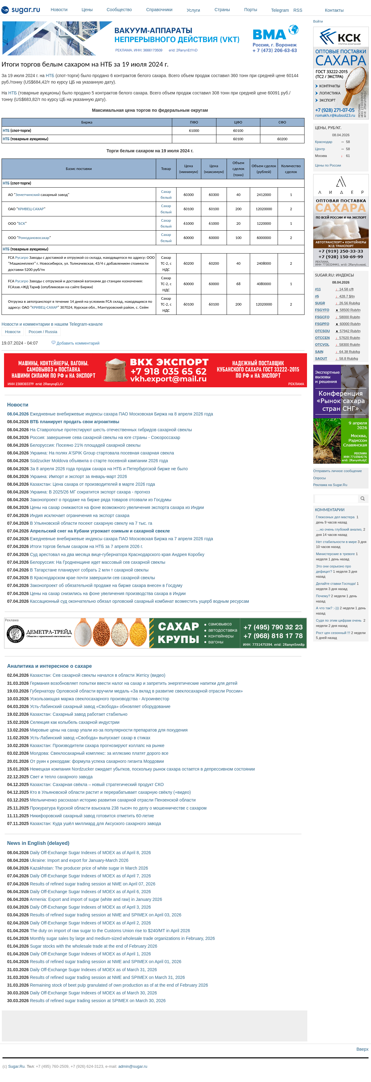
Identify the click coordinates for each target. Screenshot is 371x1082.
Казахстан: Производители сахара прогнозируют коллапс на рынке (97, 745)
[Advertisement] (154, 1026)
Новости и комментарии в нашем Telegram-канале (52, 324)
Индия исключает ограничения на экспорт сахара (80, 515)
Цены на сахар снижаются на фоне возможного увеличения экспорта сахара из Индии (117, 507)
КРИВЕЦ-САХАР (31, 208)
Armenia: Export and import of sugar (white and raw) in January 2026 (96, 899)
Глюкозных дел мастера (336, 517)
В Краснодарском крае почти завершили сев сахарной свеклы (92, 577)
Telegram (280, 10)
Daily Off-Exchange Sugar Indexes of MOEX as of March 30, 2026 (93, 992)
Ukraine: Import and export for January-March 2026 (79, 860)
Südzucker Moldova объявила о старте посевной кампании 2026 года (99, 460)
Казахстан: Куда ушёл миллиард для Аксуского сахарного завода (95, 823)
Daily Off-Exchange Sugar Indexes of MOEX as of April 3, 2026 (90, 907)
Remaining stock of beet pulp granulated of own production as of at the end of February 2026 (119, 985)
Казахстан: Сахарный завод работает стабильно (78, 714)
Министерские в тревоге (335, 554)
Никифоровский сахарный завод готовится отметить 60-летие (92, 815)
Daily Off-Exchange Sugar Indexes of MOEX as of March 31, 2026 (93, 969)
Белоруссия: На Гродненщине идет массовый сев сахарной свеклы (97, 562)
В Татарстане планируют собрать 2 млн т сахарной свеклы (89, 569)
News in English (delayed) (38, 843)
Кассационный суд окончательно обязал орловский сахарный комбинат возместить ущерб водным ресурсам (139, 601)
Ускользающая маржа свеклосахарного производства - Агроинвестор (99, 698)
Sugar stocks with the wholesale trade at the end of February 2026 (93, 946)
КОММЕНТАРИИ (329, 509)
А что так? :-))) (327, 608)
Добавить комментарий (78, 343)
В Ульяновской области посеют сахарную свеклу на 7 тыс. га (91, 523)
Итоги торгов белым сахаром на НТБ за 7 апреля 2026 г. (86, 546)
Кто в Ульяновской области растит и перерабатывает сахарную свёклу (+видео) (110, 792)
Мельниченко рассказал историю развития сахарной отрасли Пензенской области (113, 799)
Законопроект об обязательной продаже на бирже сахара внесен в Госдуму (106, 585)
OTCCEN (322, 338)
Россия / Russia (43, 331)
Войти (318, 21)
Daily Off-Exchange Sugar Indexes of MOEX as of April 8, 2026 (90, 852)
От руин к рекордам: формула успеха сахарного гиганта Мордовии (97, 761)
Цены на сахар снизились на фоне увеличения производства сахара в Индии (108, 593)
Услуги (193, 10)
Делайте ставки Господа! (336, 583)
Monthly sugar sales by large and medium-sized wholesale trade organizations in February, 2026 (122, 938)
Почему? (323, 596)
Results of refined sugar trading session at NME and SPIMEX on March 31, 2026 (107, 977)
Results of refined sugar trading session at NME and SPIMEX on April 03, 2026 (105, 914)
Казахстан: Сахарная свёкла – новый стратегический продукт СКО (97, 784)
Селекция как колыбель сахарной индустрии (74, 722)
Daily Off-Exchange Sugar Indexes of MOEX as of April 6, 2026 (90, 891)
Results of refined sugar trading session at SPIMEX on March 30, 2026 (98, 1000)
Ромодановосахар (34, 237)
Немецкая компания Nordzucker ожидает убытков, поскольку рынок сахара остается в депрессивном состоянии (142, 769)
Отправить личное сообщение (337, 471)
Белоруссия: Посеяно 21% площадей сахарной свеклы (85, 445)
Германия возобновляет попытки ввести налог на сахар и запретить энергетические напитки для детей (133, 683)
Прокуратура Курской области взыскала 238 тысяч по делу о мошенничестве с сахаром (118, 808)
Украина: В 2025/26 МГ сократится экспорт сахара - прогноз (90, 491)
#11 (318, 289)
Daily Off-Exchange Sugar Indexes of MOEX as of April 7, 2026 (90, 875)
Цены (93, 9)
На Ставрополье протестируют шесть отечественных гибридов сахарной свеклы (111, 429)
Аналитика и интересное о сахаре (49, 666)
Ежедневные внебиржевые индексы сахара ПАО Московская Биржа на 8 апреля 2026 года (121, 413)
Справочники (165, 9)
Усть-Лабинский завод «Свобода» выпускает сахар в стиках (90, 737)
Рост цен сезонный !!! (333, 633)
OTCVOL (322, 344)
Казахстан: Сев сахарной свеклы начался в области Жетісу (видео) (97, 675)
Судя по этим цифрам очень (339, 620)
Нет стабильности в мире (336, 542)
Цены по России (328, 165)
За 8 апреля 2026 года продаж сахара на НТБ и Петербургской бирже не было (109, 468)
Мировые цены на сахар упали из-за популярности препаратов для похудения (109, 730)
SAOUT (321, 358)
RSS (297, 10)
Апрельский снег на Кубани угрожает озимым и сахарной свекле (100, 530)
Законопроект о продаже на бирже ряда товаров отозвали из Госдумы (100, 499)
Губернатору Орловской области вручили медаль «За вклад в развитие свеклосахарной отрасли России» (136, 691)
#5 (317, 296)
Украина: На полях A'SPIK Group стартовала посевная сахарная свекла (102, 452)
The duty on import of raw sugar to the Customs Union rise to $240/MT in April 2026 (110, 930)
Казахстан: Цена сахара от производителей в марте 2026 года (92, 484)
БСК (22, 223)
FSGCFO (322, 317)
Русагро (21, 257)
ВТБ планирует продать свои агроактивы (74, 421)
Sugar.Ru (16, 1066)
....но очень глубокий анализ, (339, 529)
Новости (65, 9)
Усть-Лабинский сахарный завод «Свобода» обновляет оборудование (100, 706)
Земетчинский (27, 194)
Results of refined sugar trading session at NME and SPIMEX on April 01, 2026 (105, 961)
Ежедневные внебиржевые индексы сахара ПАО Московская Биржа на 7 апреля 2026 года (121, 538)
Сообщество (125, 9)
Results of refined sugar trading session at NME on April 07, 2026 (92, 883)
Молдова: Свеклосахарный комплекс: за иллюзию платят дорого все (99, 753)
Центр (320, 149)
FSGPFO (322, 324)
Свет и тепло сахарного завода (61, 776)
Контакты (334, 10)
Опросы (319, 478)
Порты (256, 9)
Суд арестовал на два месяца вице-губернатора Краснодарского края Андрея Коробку (117, 554)
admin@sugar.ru (132, 1066)
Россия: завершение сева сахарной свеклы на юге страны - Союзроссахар (105, 437)
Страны (228, 9)
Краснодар (323, 142)
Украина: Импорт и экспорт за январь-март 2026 (78, 476)
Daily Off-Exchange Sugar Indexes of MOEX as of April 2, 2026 (90, 922)
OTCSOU (322, 331)
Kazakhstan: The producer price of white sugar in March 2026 (89, 868)
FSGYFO (322, 310)
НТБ (50, 75)
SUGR (320, 303)
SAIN (319, 352)
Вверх (362, 1049)
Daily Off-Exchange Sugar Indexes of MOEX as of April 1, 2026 (90, 953)
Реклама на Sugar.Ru (330, 485)
